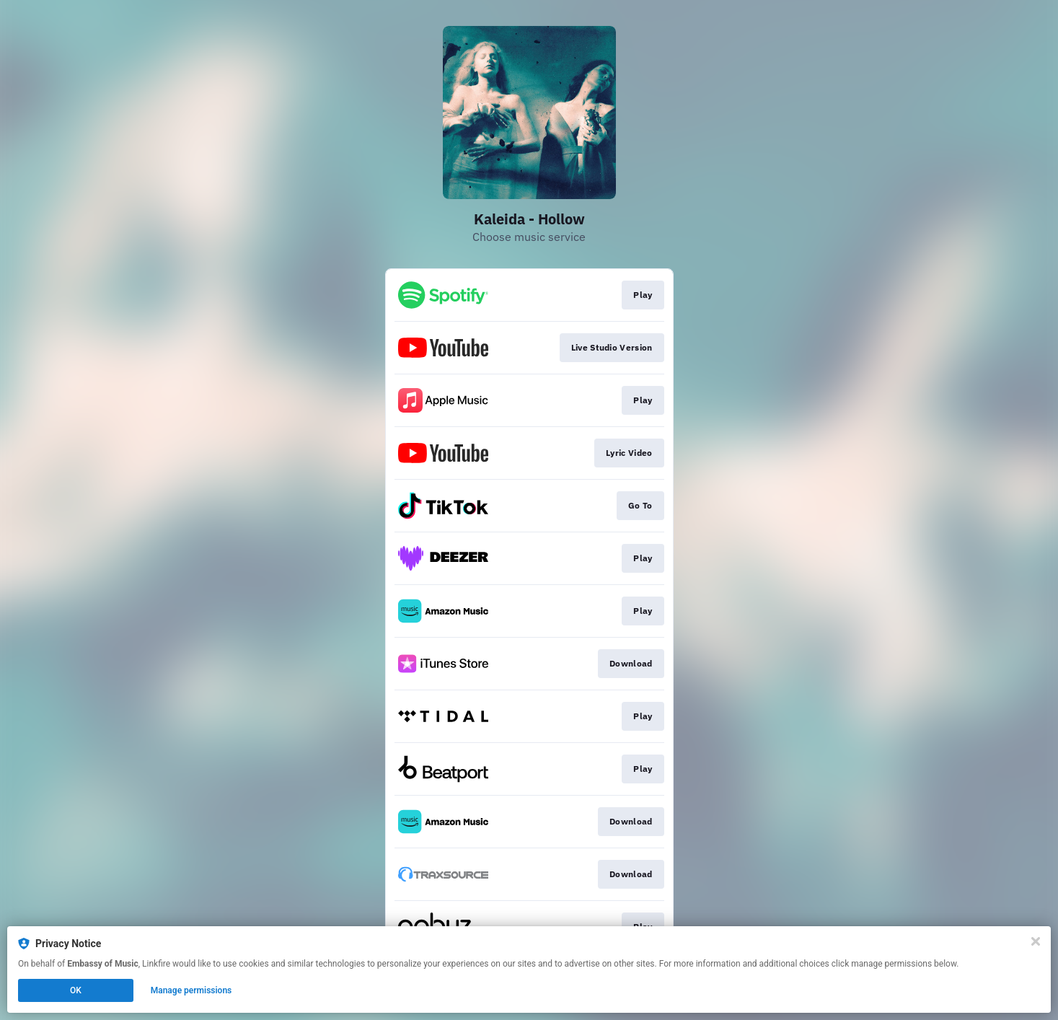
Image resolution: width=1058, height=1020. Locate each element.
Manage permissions (191, 990)
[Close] (1035, 941)
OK (75, 990)
